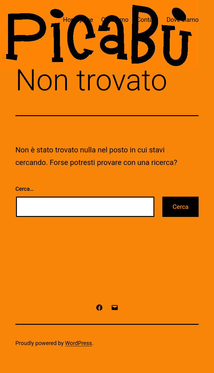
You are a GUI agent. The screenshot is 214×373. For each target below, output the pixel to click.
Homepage (78, 19)
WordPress (78, 343)
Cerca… (24, 189)
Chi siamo (115, 19)
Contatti (147, 19)
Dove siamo (182, 19)
